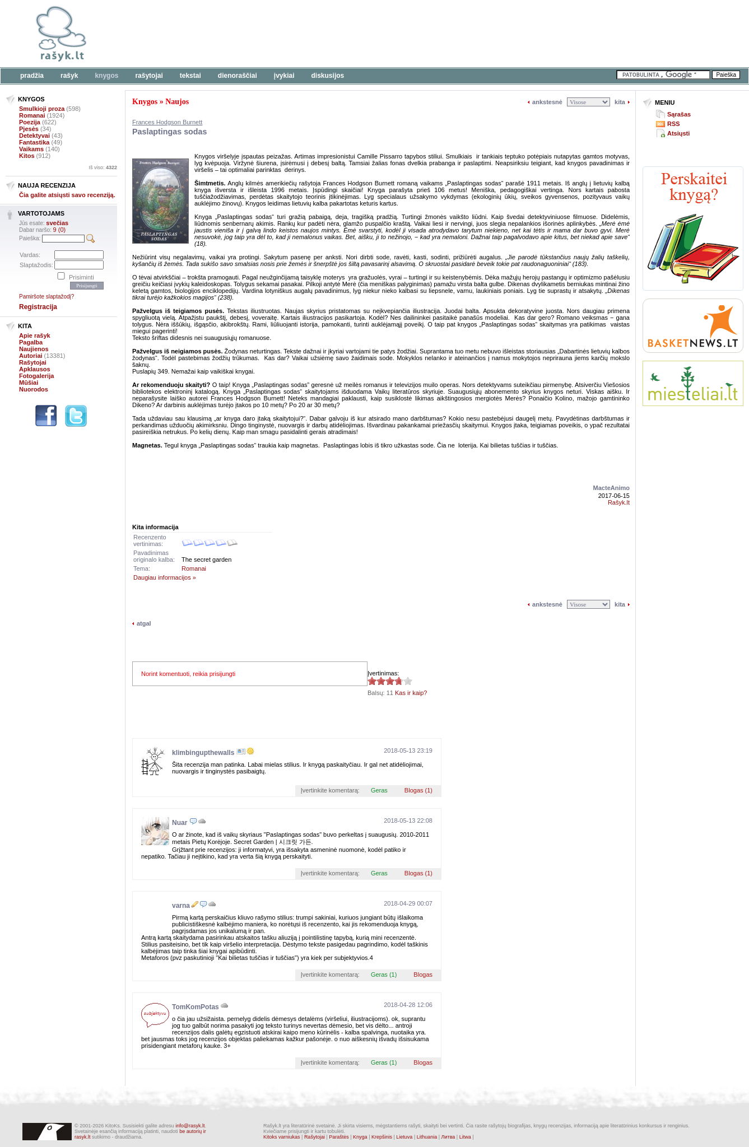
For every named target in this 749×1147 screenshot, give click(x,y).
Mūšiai (28, 382)
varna (181, 906)
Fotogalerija (36, 375)
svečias (57, 223)
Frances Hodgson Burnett (167, 122)
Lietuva (404, 1137)
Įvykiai (284, 76)
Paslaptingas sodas (169, 131)
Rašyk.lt (619, 502)
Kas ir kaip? (411, 692)
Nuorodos (33, 389)
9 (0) (59, 229)
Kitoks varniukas (281, 1137)
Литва (448, 1137)
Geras (379, 790)
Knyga (360, 1137)
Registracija (38, 307)
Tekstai (190, 76)
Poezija (29, 122)
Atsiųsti (678, 133)
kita (620, 102)
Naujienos (34, 349)
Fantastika (34, 142)
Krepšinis (381, 1137)
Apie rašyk (34, 335)
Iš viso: (103, 167)
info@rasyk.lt (189, 1126)
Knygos (106, 76)
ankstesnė (547, 102)
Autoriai (31, 355)
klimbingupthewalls (203, 753)
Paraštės (339, 1137)
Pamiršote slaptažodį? (46, 296)
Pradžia (32, 76)
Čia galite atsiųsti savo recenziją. (67, 195)
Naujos (177, 101)
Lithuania (427, 1137)
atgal (144, 623)
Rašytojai (148, 76)
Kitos (27, 155)
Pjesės (29, 128)
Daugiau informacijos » (164, 577)
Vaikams (31, 149)
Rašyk (69, 76)
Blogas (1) (418, 790)
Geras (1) (384, 974)
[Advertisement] (344, 34)
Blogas (422, 974)
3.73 (371, 681)
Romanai (32, 115)
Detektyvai (34, 135)
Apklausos (34, 369)
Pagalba (31, 342)
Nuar (179, 823)
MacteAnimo (611, 487)
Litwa (465, 1137)
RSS (673, 123)
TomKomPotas (195, 1007)
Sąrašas (679, 114)
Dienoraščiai (237, 76)
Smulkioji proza (41, 108)
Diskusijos (328, 76)
